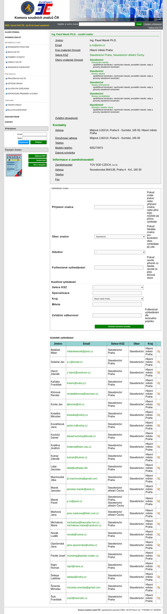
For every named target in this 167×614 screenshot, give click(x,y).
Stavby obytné (98, 73)
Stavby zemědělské (100, 96)
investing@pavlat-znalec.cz (83, 555)
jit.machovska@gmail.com (82, 478)
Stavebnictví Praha (101, 55)
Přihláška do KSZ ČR (17, 78)
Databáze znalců (13, 37)
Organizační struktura (18, 47)
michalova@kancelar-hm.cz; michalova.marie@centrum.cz (84, 524)
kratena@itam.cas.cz (79, 446)
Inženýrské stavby (99, 62)
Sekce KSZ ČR (155, 27)
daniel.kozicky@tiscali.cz (81, 436)
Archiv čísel (41, 160)
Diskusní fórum (12, 117)
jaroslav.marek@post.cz (81, 489)
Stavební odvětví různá (102, 107)
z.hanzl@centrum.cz (79, 372)
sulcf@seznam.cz (77, 598)
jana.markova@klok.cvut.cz (83, 513)
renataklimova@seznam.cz (82, 393)
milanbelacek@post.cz (80, 351)
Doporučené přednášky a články (23, 94)
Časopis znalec (15, 105)
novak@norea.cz (76, 534)
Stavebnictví (96, 60)
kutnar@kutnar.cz (77, 457)
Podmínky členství (16, 57)
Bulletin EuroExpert (17, 110)
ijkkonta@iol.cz (75, 404)
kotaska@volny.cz (77, 415)
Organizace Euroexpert (19, 67)
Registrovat (23, 142)
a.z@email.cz (75, 362)
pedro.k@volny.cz (77, 425)
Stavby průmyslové (100, 85)
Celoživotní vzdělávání (18, 89)
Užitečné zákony (15, 83)
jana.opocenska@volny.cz (82, 545)
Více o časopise (39, 165)
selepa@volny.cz (76, 577)
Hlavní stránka (12, 32)
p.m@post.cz (97, 45)
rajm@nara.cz (75, 566)
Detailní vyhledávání (153, 24)
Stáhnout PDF (40, 156)
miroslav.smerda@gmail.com (83, 587)
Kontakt (9, 122)
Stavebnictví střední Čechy (128, 55)
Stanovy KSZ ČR (15, 62)
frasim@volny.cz (76, 383)
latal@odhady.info (77, 468)
